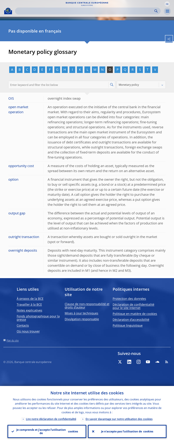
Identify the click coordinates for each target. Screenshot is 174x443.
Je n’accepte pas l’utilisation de (127, 431)
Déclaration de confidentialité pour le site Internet (133, 306)
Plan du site (13, 340)
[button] (167, 3)
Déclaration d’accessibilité (131, 320)
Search (156, 11)
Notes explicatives (29, 310)
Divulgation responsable (82, 319)
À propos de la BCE (30, 299)
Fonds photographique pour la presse (38, 318)
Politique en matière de (135, 314)
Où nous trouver (28, 331)
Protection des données (129, 299)
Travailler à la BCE (29, 304)
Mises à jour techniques (81, 313)
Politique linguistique (128, 325)
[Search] (85, 11)
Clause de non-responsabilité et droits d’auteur (87, 305)
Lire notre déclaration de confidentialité (51, 419)
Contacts (23, 325)
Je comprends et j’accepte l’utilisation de (47, 431)
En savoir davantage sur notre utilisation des (119, 419)
